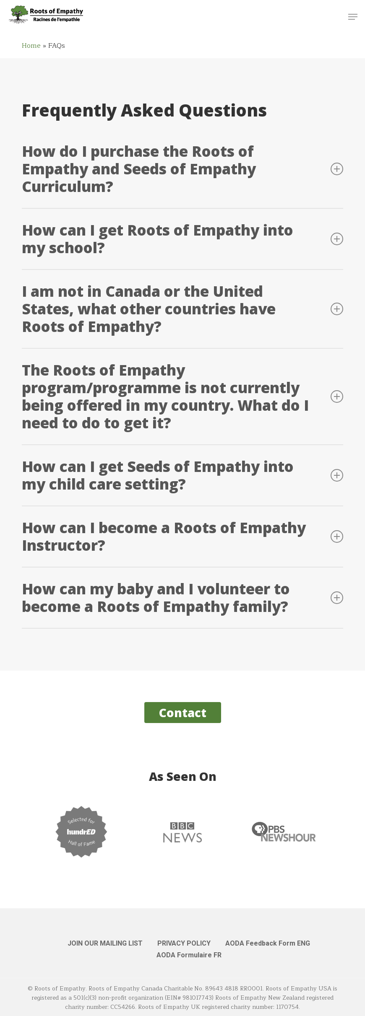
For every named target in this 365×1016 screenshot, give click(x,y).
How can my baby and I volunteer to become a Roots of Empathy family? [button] (182, 597)
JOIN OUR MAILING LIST (105, 943)
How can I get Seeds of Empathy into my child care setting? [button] (182, 475)
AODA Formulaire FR (189, 955)
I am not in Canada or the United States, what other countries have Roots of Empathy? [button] (182, 308)
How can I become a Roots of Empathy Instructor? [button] (182, 536)
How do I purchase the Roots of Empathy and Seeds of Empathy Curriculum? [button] (182, 168)
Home (31, 45)
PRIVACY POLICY (184, 943)
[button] (352, 17)
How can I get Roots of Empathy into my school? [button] (182, 238)
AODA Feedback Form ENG (267, 943)
